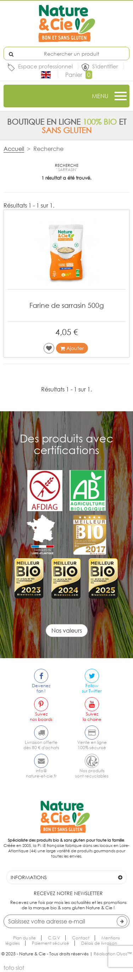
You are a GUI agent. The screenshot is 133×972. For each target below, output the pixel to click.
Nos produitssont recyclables (92, 773)
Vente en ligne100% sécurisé (92, 745)
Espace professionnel (45, 66)
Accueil (14, 148)
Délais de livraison (99, 943)
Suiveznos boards (41, 716)
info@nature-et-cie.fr (41, 773)
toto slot (14, 967)
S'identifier (105, 66)
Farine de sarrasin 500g (66, 305)
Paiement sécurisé (50, 943)
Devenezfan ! (41, 688)
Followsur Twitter (92, 688)
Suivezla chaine (92, 716)
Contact (80, 937)
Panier (78, 74)
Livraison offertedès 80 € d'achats (41, 745)
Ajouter (72, 348)
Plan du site (24, 937)
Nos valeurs (66, 630)
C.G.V (54, 937)
